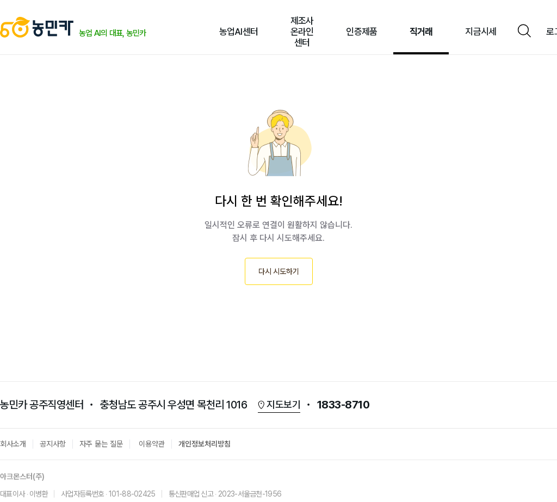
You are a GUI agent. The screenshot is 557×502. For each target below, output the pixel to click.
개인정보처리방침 (204, 443)
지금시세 (480, 31)
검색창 (523, 31)
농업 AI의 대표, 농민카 (112, 33)
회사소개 (13, 443)
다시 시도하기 (278, 271)
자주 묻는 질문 (101, 443)
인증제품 (361, 31)
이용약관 (152, 443)
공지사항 (53, 443)
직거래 (421, 31)
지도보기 (283, 404)
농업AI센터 (238, 31)
